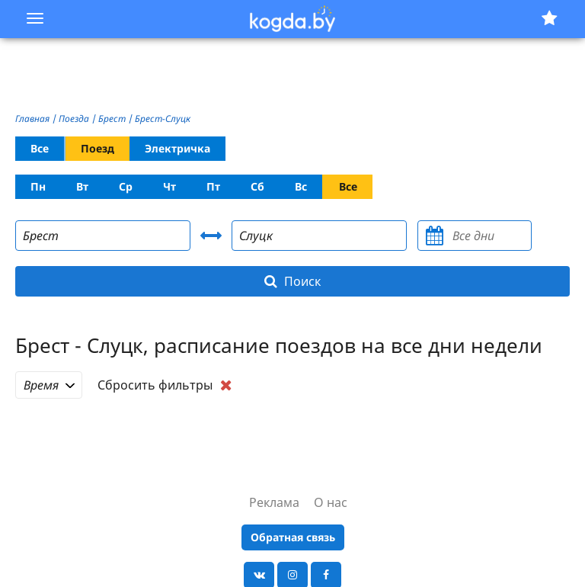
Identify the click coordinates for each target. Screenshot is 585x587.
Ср (126, 186)
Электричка (177, 148)
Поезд (97, 148)
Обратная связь (293, 537)
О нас (330, 502)
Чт (169, 186)
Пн (38, 186)
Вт (82, 186)
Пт (213, 186)
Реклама (274, 502)
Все (39, 148)
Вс (301, 186)
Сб (257, 186)
